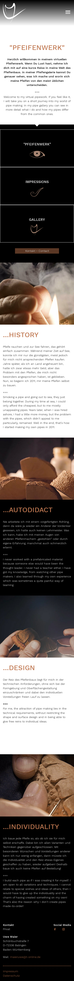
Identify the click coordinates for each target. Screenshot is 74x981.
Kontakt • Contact (37, 250)
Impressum (10, 971)
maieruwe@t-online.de (24, 957)
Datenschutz (11, 975)
